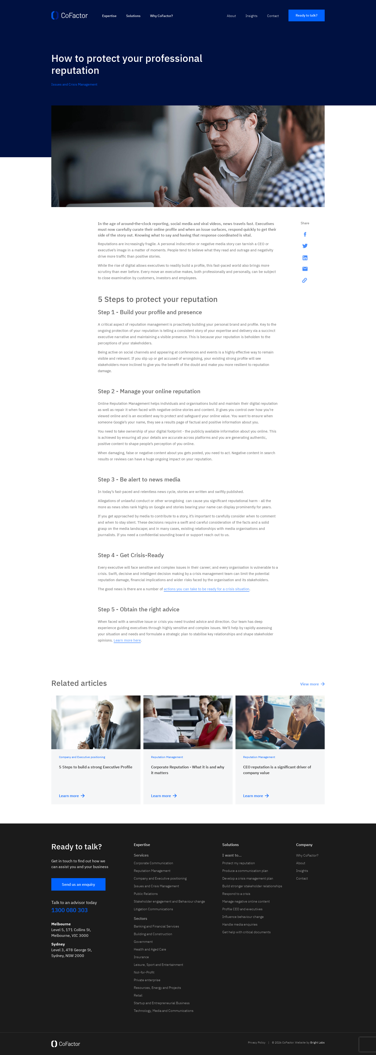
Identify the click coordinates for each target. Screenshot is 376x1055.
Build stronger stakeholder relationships (252, 886)
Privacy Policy (256, 1042)
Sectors (140, 918)
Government (143, 941)
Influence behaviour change (243, 917)
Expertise (109, 16)
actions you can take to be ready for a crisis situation (206, 592)
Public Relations (146, 894)
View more (312, 687)
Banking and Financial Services (156, 926)
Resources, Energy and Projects (157, 987)
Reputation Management (152, 871)
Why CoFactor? (161, 16)
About (231, 16)
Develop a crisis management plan (247, 878)
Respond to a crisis (236, 894)
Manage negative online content (246, 901)
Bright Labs (317, 1042)
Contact (273, 16)
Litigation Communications (153, 909)
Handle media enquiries (240, 924)
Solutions (133, 16)
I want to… (232, 855)
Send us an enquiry (78, 884)
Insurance (141, 957)
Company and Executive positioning (160, 878)
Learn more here (127, 643)
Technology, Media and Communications (164, 1011)
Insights (252, 16)
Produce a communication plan (245, 871)
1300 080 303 (69, 910)
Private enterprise (147, 980)
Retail (138, 995)
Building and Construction (153, 934)
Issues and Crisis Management (74, 84)
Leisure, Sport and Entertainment (158, 964)
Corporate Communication (153, 863)
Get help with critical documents (246, 932)
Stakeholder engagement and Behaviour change (169, 901)
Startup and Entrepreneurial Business (162, 1003)
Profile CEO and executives (242, 909)
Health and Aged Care (150, 949)
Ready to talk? (306, 15)
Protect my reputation (238, 863)
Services (141, 855)
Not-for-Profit (144, 972)
